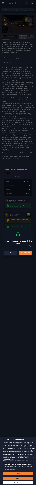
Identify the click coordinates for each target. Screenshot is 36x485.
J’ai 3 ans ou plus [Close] (25, 252)
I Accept (18, 475)
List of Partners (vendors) (9, 471)
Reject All (18, 479)
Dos (10, 252)
